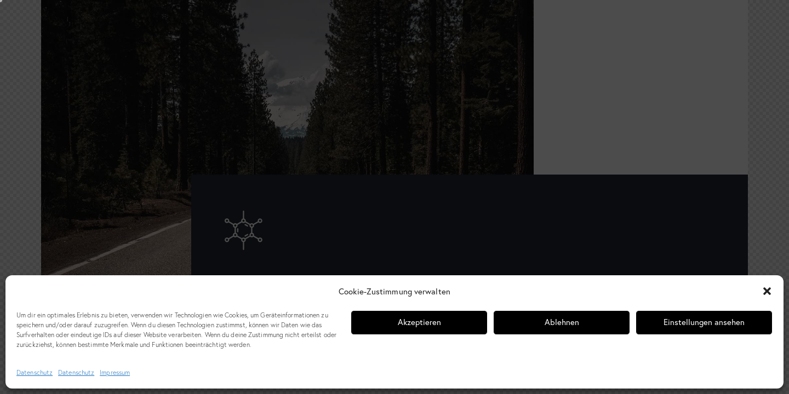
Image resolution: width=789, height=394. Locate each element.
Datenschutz (34, 372)
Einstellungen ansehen (704, 322)
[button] (767, 291)
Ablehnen (562, 322)
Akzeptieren (419, 322)
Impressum (115, 372)
